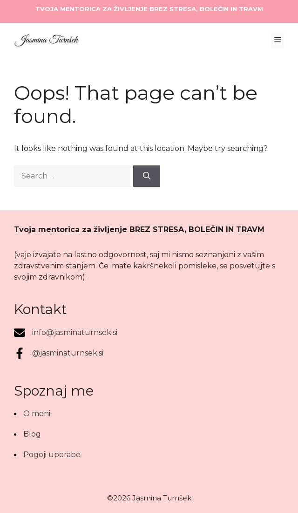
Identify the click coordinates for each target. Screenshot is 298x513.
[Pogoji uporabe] (47, 454)
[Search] (146, 176)
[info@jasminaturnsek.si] (65, 332)
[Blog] (27, 434)
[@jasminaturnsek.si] (58, 353)
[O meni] (32, 413)
